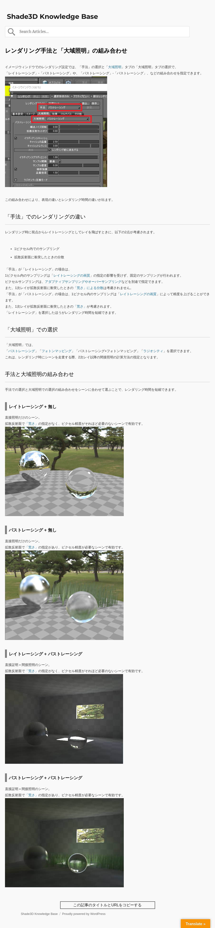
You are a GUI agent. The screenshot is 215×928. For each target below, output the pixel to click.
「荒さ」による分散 (88, 288)
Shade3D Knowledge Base (52, 16)
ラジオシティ (153, 351)
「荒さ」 (80, 306)
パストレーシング (21, 351)
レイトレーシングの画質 (71, 275)
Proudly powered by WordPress (83, 914)
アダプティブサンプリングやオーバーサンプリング (83, 282)
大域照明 (114, 67)
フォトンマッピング (57, 351)
